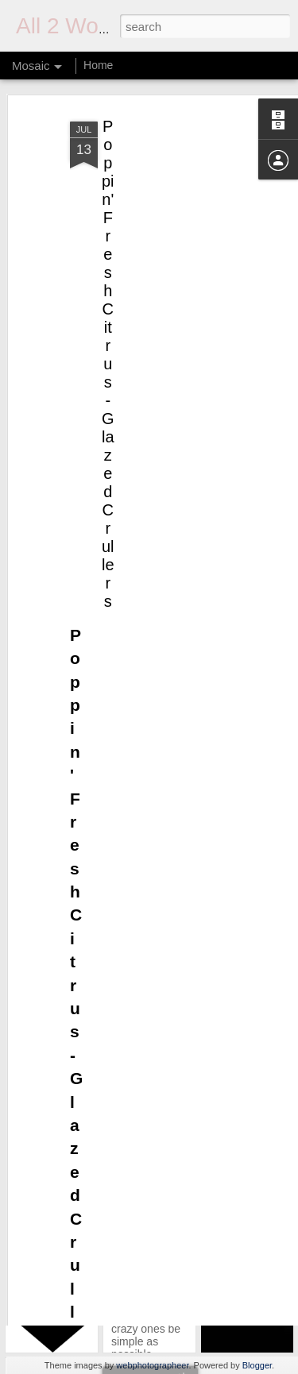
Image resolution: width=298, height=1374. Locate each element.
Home (98, 65)
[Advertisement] (161, 193)
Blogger (257, 1365)
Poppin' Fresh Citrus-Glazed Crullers (108, 336)
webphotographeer (152, 1365)
